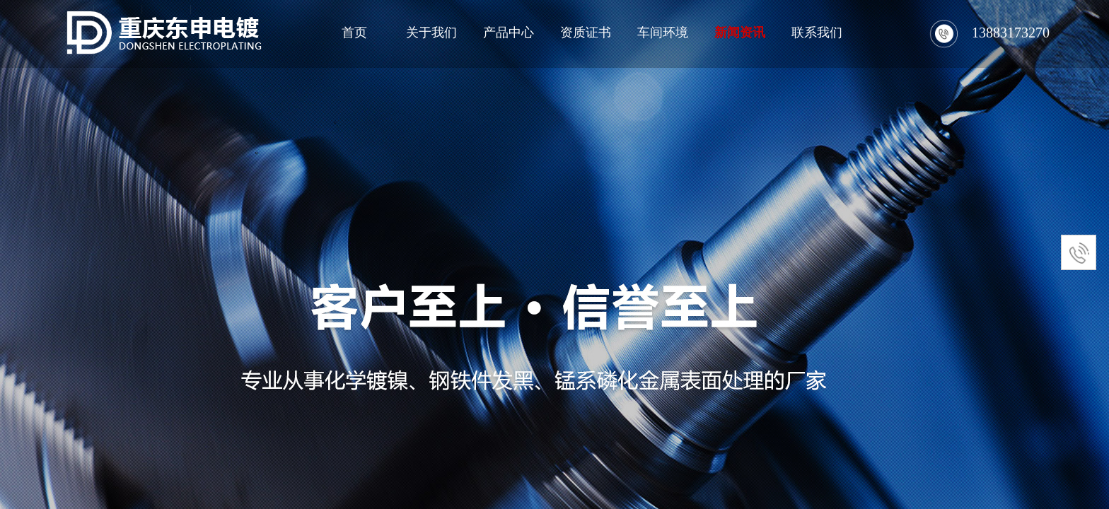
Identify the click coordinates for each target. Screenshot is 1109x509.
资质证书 (585, 32)
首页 (354, 32)
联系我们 (816, 32)
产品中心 (508, 32)
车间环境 (662, 32)
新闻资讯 (739, 32)
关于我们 (431, 32)
